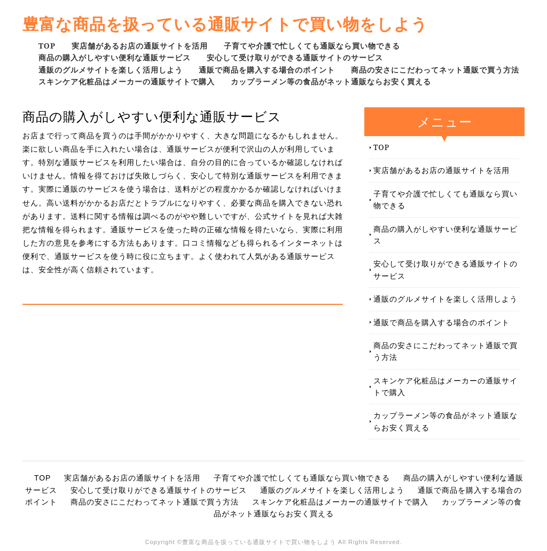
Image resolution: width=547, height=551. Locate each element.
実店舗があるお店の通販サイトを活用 (140, 46)
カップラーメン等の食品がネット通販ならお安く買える (331, 81)
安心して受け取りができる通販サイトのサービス (295, 57)
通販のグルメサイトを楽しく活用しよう (110, 70)
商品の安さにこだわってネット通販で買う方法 (435, 70)
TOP (47, 46)
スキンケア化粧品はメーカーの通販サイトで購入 (126, 81)
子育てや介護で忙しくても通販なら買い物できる (312, 46)
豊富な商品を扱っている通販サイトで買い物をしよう (225, 24)
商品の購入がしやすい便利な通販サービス (114, 57)
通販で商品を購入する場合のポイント (267, 70)
